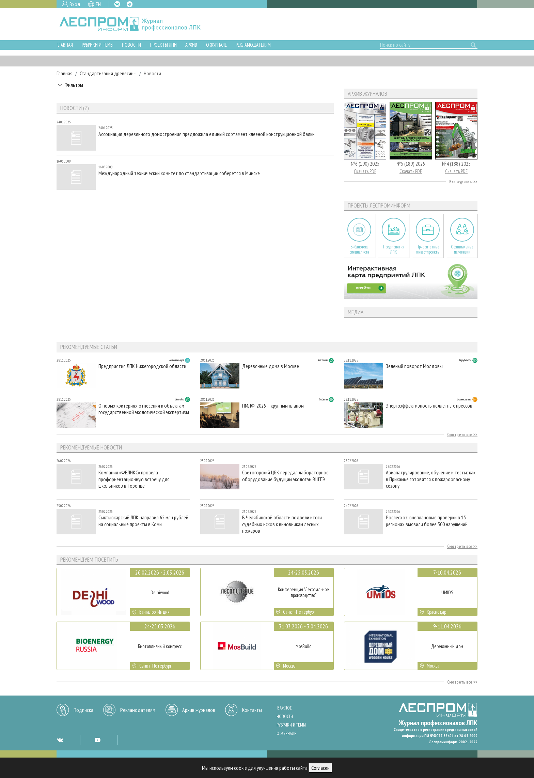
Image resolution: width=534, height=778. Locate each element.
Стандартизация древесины (108, 73)
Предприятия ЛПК (393, 249)
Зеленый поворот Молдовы (414, 366)
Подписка (83, 709)
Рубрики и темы (97, 45)
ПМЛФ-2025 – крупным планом (273, 405)
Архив (191, 45)
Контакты (252, 709)
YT (97, 739)
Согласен (320, 767)
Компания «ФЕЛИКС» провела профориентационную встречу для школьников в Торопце (134, 479)
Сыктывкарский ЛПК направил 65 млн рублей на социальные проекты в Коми (143, 520)
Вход (74, 4)
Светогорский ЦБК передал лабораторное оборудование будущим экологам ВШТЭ (285, 475)
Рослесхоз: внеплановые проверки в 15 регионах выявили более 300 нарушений (427, 520)
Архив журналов (198, 709)
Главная (65, 45)
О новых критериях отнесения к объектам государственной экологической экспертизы (143, 408)
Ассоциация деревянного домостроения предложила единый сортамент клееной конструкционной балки (206, 134)
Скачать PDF (365, 171)
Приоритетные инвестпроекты (428, 249)
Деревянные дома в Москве (270, 366)
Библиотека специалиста (359, 249)
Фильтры (73, 84)
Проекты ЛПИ (163, 45)
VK (117, 4)
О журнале (216, 45)
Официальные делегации (462, 249)
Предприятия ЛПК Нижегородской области (142, 366)
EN (98, 4)
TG (129, 4)
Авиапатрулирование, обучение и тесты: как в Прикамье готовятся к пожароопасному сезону (430, 479)
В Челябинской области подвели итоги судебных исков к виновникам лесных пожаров (282, 524)
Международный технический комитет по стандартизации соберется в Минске (179, 173)
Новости (131, 45)
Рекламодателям (253, 45)
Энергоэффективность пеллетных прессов (429, 405)
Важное (284, 708)
